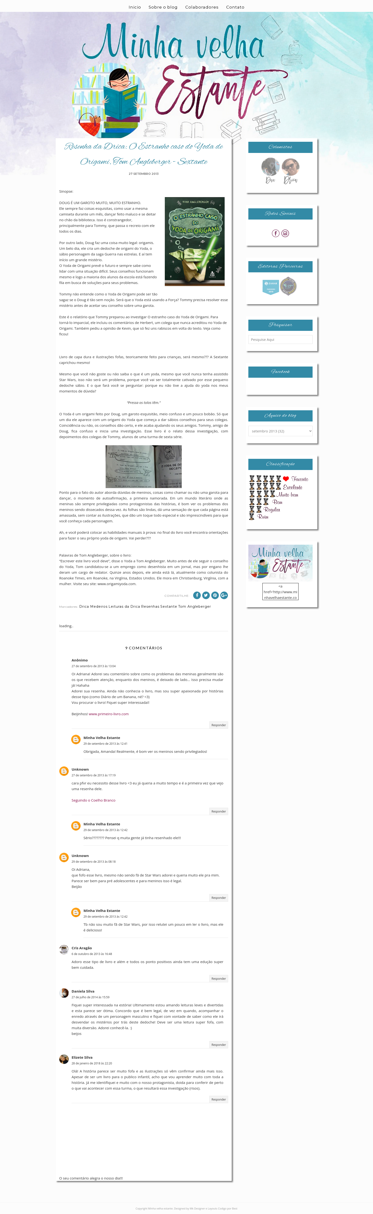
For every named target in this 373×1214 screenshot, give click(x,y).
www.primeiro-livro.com (109, 713)
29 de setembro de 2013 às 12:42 (105, 830)
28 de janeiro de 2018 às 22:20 (92, 1063)
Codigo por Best (227, 1208)
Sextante (168, 606)
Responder (218, 725)
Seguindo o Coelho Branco (93, 800)
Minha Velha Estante (101, 737)
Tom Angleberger (194, 606)
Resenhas (150, 606)
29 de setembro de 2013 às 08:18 (94, 862)
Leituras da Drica (124, 606)
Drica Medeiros (93, 606)
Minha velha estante (160, 1208)
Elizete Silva (82, 1057)
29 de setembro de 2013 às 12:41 (105, 744)
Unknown (80, 769)
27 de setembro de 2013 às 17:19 (94, 775)
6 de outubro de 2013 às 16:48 (92, 954)
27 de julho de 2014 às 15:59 (90, 997)
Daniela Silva (83, 991)
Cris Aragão (82, 947)
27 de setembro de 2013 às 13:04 (94, 666)
